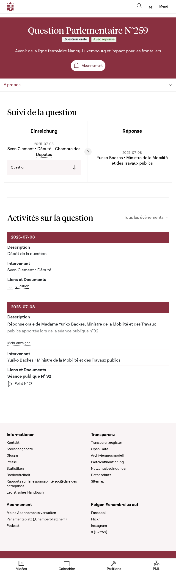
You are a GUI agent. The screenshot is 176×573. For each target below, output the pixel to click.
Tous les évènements (144, 217)
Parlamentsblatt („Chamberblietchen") (36, 519)
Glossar (12, 455)
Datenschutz (101, 475)
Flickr (95, 519)
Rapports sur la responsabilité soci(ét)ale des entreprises (42, 483)
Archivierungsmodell (107, 455)
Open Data (99, 449)
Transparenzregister (106, 442)
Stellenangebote (20, 449)
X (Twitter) (99, 532)
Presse (12, 462)
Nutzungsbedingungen (109, 468)
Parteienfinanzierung (107, 462)
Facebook (99, 513)
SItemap (97, 481)
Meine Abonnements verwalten (31, 513)
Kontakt (13, 442)
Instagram (99, 525)
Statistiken (15, 468)
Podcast (13, 525)
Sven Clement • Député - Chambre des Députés (43, 151)
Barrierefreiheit (18, 475)
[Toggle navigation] (164, 6)
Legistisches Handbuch (25, 492)
